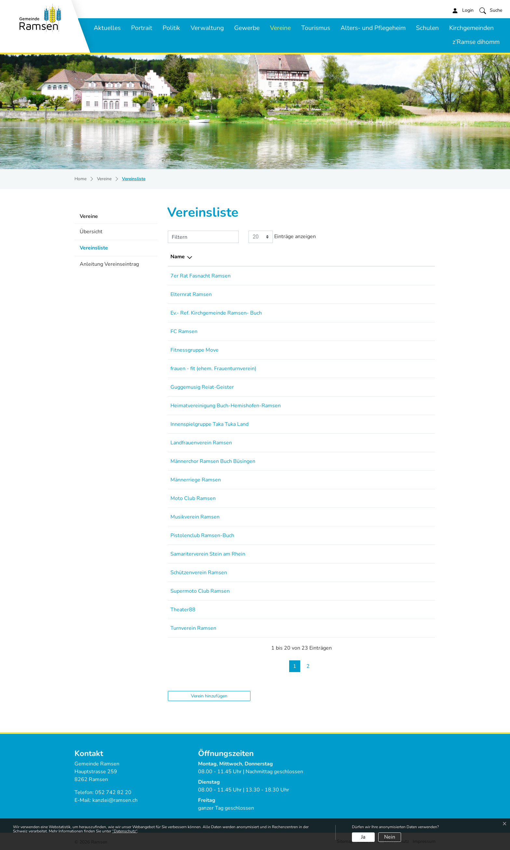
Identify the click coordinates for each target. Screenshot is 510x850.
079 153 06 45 (326, 498)
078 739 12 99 (326, 424)
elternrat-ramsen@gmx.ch (381, 294)
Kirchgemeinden (471, 28)
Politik (171, 28)
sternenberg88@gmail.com (382, 442)
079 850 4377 (325, 294)
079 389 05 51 (326, 442)
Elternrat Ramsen (191, 294)
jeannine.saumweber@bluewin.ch (389, 350)
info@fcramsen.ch (371, 331)
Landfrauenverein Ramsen (201, 442)
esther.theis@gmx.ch (375, 368)
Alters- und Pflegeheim (373, 28)
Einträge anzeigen (282, 237)
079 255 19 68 (326, 479)
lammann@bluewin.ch (376, 572)
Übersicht (91, 231)
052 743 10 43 (326, 535)
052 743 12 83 (326, 461)
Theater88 (182, 609)
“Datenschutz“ (124, 831)
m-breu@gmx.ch (369, 498)
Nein (389, 837)
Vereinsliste (98, 250)
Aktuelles (107, 28)
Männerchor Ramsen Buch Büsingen (212, 461)
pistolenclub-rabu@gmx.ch (381, 535)
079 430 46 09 (326, 591)
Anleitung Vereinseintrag (109, 264)
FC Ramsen (183, 331)
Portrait (141, 28)
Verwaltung (207, 28)
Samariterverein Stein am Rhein (207, 554)
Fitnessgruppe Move (194, 350)
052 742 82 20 (113, 792)
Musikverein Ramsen (195, 516)
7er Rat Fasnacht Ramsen (200, 275)
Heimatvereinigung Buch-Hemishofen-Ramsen (225, 405)
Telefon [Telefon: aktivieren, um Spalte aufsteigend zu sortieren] (317, 256)
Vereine (280, 28)
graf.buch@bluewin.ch (376, 461)
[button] (490, 10)
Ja (363, 837)
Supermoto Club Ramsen (200, 591)
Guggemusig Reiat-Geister (202, 387)
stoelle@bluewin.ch (373, 275)
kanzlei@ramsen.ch (115, 800)
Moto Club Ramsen (193, 498)
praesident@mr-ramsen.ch (381, 479)
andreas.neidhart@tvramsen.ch (386, 628)
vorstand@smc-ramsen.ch (380, 591)
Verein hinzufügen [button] (209, 696)
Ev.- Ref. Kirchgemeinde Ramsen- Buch (216, 313)
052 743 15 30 (326, 516)
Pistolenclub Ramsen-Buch (202, 535)
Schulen (427, 28)
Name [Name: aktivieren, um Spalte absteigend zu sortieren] (177, 256)
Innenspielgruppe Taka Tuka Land (209, 424)
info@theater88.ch (372, 609)
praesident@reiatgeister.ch (382, 387)
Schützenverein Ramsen (198, 572)
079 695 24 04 (326, 275)
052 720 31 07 (326, 572)
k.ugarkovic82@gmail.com (381, 424)
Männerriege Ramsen (195, 479)
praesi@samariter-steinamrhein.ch (391, 554)
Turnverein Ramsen (193, 628)
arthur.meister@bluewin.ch (382, 405)
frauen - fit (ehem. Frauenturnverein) (213, 368)
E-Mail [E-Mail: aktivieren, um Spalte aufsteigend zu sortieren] (358, 256)
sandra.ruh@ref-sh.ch (375, 313)
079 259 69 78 (326, 405)
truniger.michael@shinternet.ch (387, 516)
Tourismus (315, 28)
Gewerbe (247, 28)
